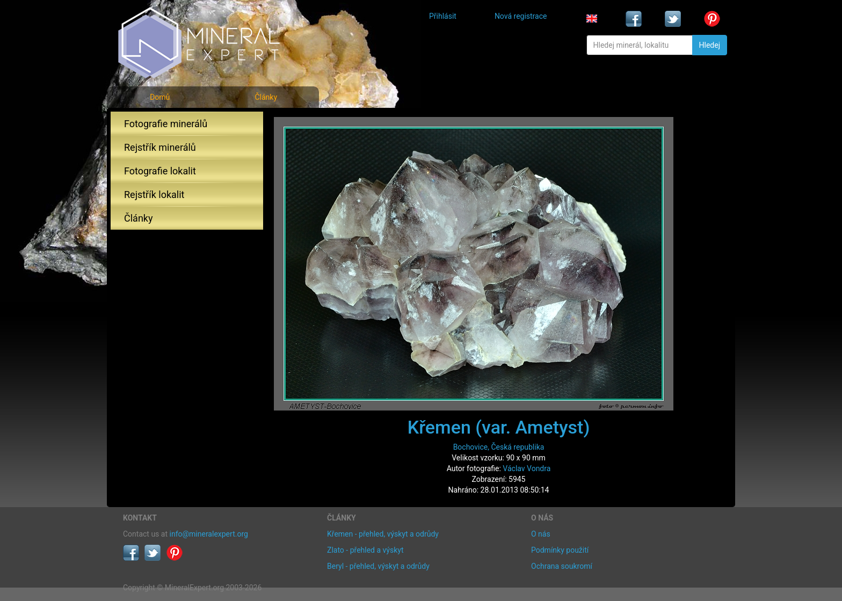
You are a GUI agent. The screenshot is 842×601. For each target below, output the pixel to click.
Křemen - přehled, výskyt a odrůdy (383, 534)
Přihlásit (442, 16)
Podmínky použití (560, 550)
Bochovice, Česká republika (499, 447)
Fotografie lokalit (160, 171)
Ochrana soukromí (561, 566)
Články (266, 97)
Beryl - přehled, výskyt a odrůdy (378, 566)
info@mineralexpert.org (209, 534)
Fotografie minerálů (165, 123)
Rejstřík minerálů (160, 147)
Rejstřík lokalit (154, 194)
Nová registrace (521, 16)
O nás (540, 534)
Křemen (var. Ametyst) (499, 427)
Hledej (709, 45)
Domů (160, 97)
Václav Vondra (526, 468)
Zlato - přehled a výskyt (365, 550)
